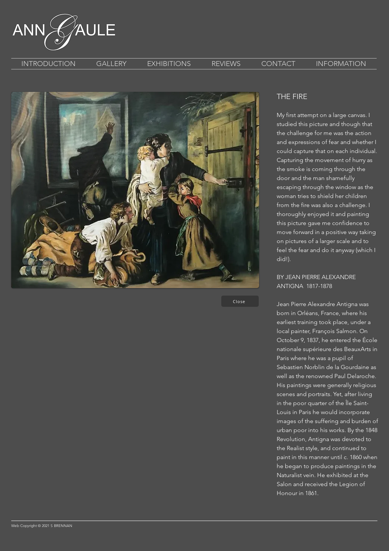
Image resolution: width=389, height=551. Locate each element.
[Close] (240, 301)
